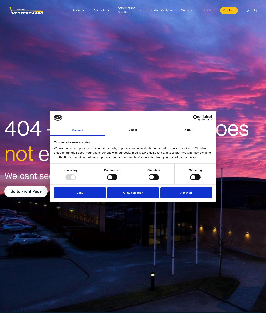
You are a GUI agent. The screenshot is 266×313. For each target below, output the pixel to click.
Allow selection (133, 192)
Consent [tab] (77, 130)
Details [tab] (133, 129)
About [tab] (188, 129)
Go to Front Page (26, 191)
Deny (79, 192)
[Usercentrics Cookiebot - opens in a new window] (196, 118)
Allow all (186, 192)
